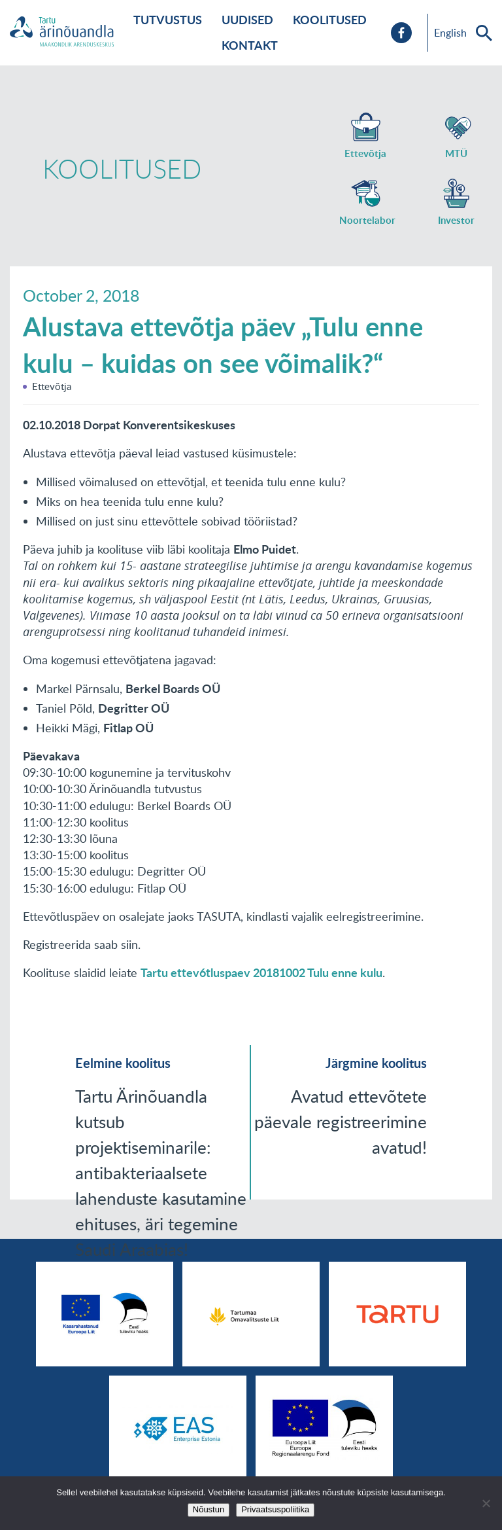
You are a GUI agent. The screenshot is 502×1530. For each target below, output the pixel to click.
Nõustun (208, 1509)
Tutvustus (167, 19)
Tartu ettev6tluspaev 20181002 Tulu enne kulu (261, 972)
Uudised (247, 19)
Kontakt (250, 45)
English (450, 33)
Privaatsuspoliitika (275, 1509)
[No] (485, 1503)
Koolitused (330, 19)
